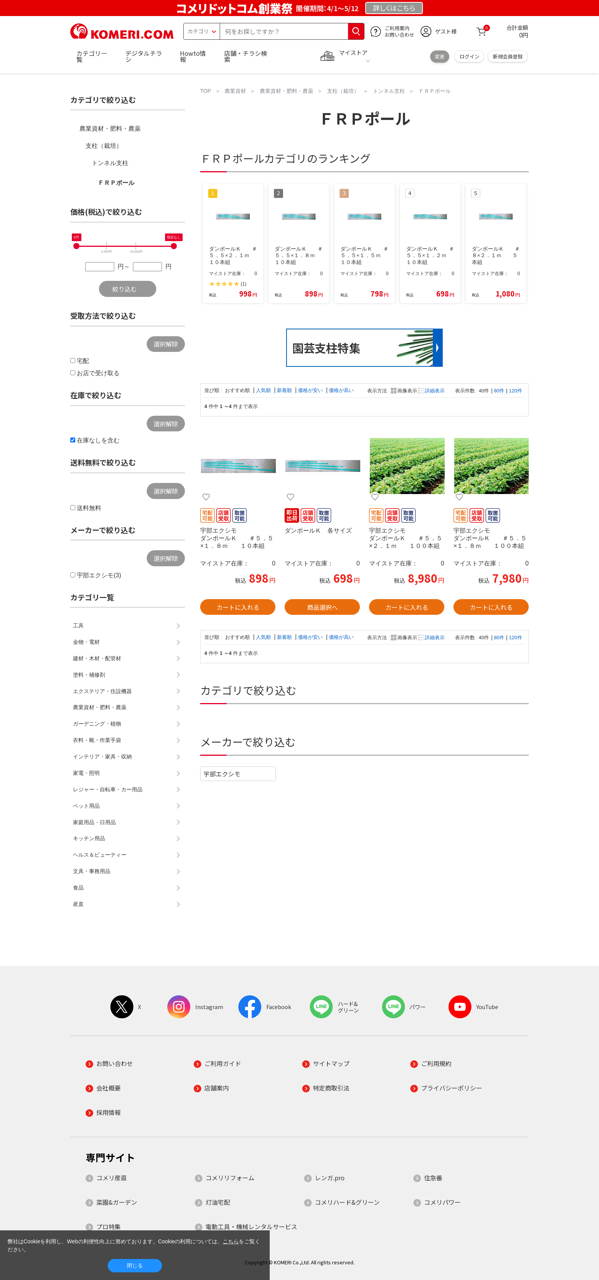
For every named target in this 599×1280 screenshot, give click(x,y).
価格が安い (311, 390)
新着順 (285, 390)
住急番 (433, 1178)
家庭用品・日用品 (94, 822)
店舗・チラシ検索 (245, 56)
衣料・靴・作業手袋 (97, 740)
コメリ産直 (111, 1178)
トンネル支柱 (110, 163)
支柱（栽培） (104, 146)
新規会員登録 (508, 56)
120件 (515, 391)
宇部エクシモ (222, 773)
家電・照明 (86, 773)
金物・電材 (86, 642)
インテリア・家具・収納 (102, 756)
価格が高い (341, 390)
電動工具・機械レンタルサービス (251, 1226)
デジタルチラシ (143, 56)
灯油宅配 (218, 1202)
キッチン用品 (89, 838)
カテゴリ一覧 (91, 56)
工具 (78, 625)
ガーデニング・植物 (97, 724)
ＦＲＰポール (116, 183)
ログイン (469, 56)
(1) (243, 284)
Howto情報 (193, 56)
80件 (499, 391)
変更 (440, 56)
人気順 (264, 390)
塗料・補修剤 (89, 675)
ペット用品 (86, 806)
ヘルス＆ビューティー (99, 855)
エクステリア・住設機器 (102, 691)
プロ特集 (108, 1226)
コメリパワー (442, 1202)
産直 (78, 904)
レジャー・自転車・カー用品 (107, 789)
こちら (231, 1241)
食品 (78, 888)
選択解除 (166, 343)
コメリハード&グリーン (347, 1202)
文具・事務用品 (91, 871)
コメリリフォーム (230, 1178)
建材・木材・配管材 (97, 658)
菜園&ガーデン (116, 1202)
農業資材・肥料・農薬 (110, 128)
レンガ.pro (330, 1178)
